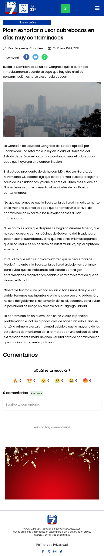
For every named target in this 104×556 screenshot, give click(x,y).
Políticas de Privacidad (52, 545)
